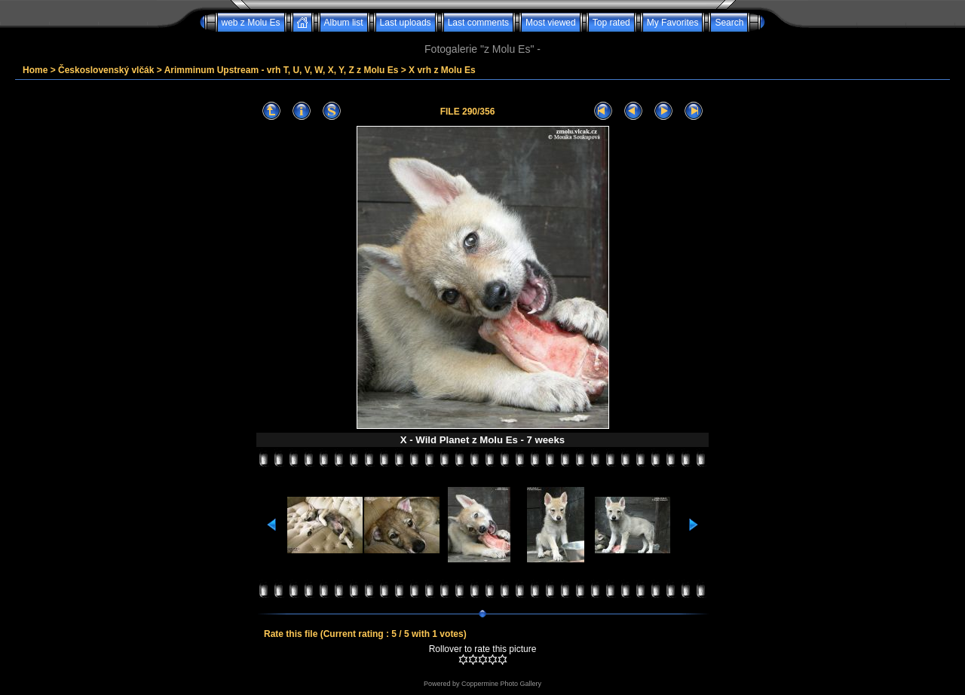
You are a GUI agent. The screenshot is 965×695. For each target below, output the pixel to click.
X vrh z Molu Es (442, 70)
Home (35, 70)
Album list (343, 22)
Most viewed (550, 22)
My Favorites (673, 22)
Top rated (611, 22)
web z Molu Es (251, 22)
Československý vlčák (106, 70)
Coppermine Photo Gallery (501, 683)
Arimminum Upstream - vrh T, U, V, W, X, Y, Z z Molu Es (281, 70)
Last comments (478, 22)
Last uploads (405, 22)
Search (729, 22)
